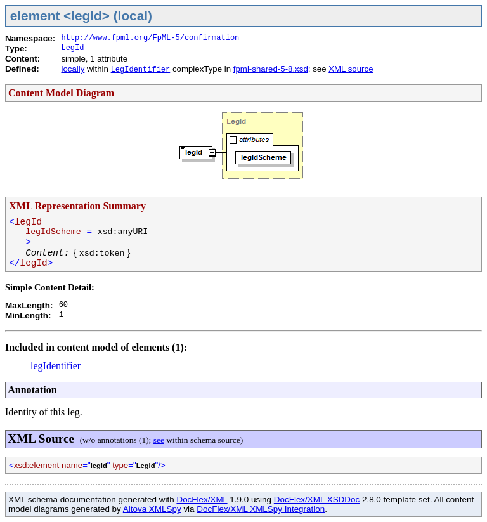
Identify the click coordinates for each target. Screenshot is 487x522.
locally (72, 69)
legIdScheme (53, 232)
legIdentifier (55, 365)
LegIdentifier (141, 69)
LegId (72, 48)
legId (99, 465)
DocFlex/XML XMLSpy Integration (261, 509)
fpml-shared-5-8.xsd (270, 69)
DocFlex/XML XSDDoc (317, 499)
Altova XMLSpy (152, 509)
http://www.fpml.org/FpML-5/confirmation (150, 38)
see (158, 440)
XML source (350, 69)
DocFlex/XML (201, 499)
